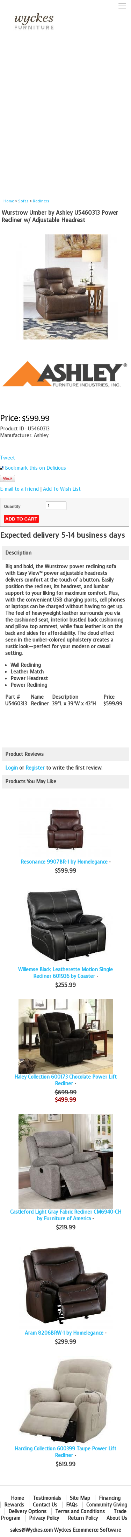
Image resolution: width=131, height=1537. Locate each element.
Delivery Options (27, 1511)
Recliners (41, 201)
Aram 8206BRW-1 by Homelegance (64, 1333)
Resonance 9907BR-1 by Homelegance (64, 862)
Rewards (14, 1505)
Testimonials (47, 1498)
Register (35, 768)
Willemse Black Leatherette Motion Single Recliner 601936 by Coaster (65, 973)
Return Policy (83, 1518)
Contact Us (45, 1505)
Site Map (80, 1498)
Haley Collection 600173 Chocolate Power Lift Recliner (65, 1080)
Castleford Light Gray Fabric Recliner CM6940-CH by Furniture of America (65, 1215)
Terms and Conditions (80, 1511)
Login (11, 768)
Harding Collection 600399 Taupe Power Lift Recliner (65, 1452)
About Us (117, 1518)
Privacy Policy (44, 1518)
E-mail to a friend (19, 489)
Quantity (12, 506)
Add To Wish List (62, 489)
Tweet (7, 458)
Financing (110, 1498)
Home (8, 201)
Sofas (23, 201)
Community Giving (106, 1505)
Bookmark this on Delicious (35, 468)
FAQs (72, 1505)
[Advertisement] (65, 117)
